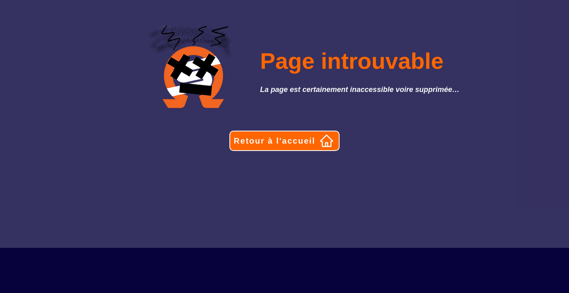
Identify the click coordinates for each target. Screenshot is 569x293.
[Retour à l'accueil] (284, 141)
